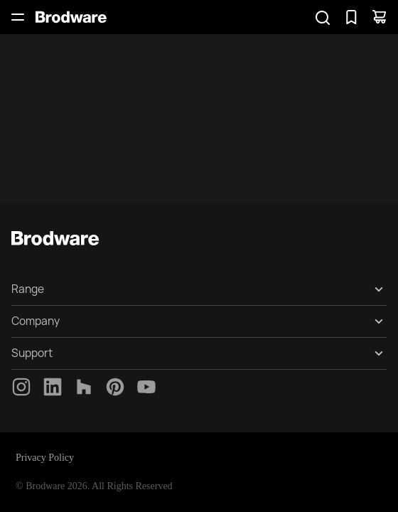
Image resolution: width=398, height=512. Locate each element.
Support (32, 353)
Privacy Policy (45, 457)
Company (35, 321)
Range (27, 289)
